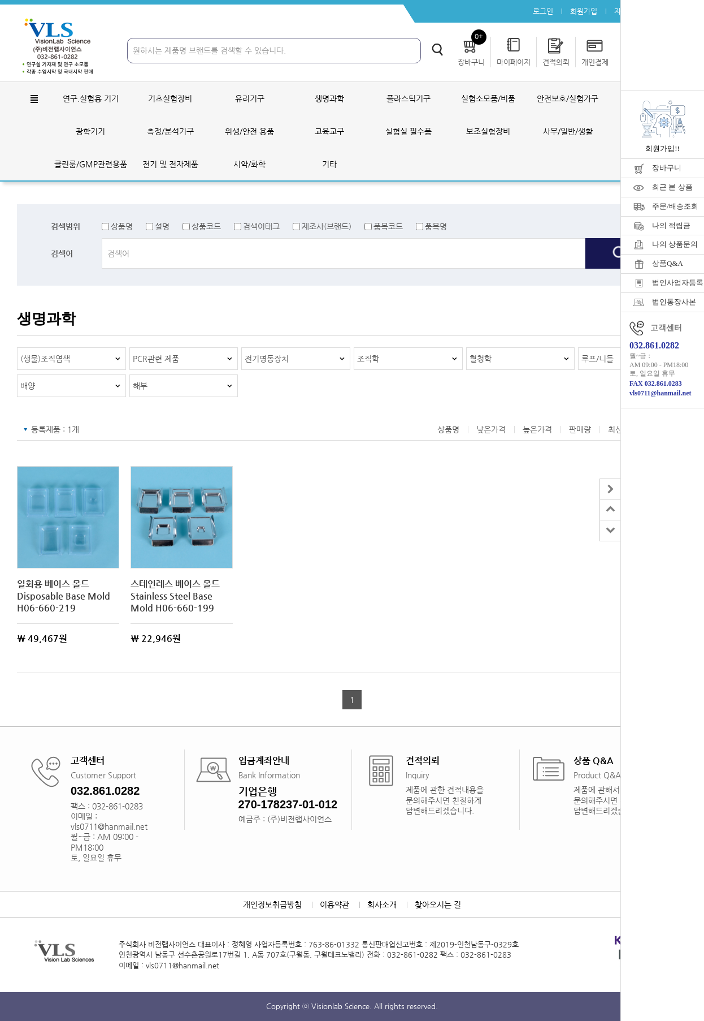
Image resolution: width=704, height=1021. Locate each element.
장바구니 (666, 167)
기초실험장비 (170, 98)
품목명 (436, 226)
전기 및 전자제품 (170, 164)
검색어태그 (261, 226)
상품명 (122, 226)
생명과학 (329, 98)
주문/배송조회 (675, 206)
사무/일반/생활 (568, 131)
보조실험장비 (488, 131)
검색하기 (437, 49)
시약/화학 (249, 164)
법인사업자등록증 (678, 282)
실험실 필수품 (408, 131)
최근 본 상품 (672, 187)
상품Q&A (667, 263)
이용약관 (334, 904)
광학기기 (90, 131)
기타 (329, 164)
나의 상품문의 (675, 244)
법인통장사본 (674, 302)
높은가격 (537, 429)
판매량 (580, 429)
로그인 (543, 11)
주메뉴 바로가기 (0, 0)
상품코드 (206, 226)
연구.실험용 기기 (91, 98)
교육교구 (329, 131)
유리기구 (249, 98)
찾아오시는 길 (438, 904)
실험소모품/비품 (488, 98)
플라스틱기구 (408, 98)
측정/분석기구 (170, 131)
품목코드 (388, 226)
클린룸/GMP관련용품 (90, 164)
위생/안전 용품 (249, 131)
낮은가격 (491, 429)
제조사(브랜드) (326, 226)
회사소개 (382, 904)
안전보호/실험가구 (567, 98)
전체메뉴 (34, 99)
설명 (162, 226)
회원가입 (583, 11)
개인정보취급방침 (272, 904)
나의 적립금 (671, 225)
